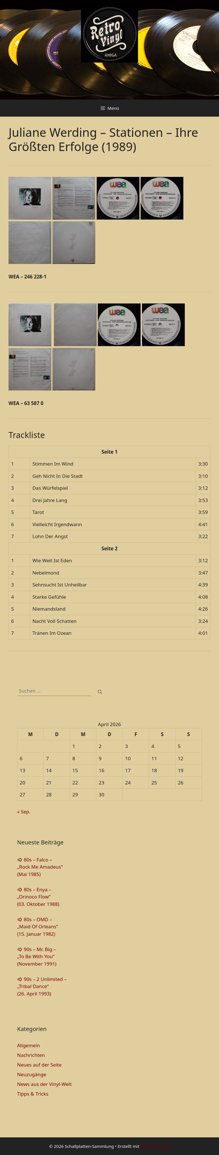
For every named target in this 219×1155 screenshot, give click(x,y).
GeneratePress (155, 1146)
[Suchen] (100, 691)
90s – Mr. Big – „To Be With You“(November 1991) (36, 956)
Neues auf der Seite (39, 1064)
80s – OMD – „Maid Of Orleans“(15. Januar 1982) (37, 926)
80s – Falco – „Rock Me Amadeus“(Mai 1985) (40, 866)
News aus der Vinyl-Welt (44, 1084)
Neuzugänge (31, 1074)
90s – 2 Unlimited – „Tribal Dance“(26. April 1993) (42, 986)
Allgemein (28, 1045)
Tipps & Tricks (32, 1093)
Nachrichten (31, 1055)
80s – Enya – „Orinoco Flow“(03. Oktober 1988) (38, 896)
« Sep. (24, 811)
